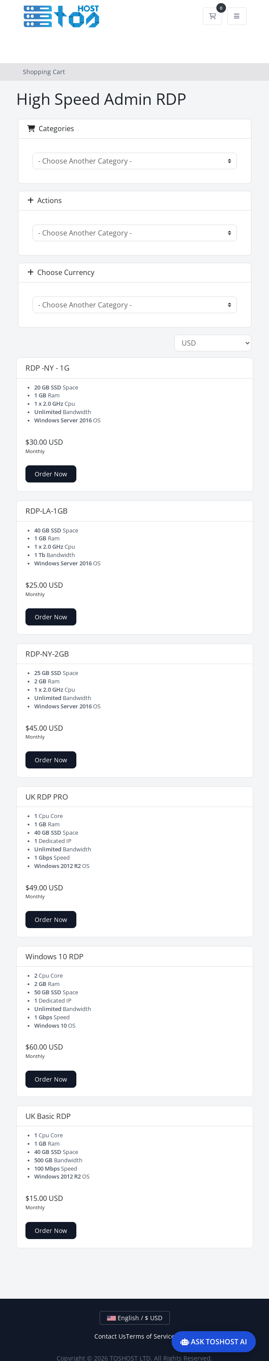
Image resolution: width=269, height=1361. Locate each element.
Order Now (51, 474)
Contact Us (110, 1336)
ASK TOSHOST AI (213, 1342)
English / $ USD (134, 1318)
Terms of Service (150, 1336)
